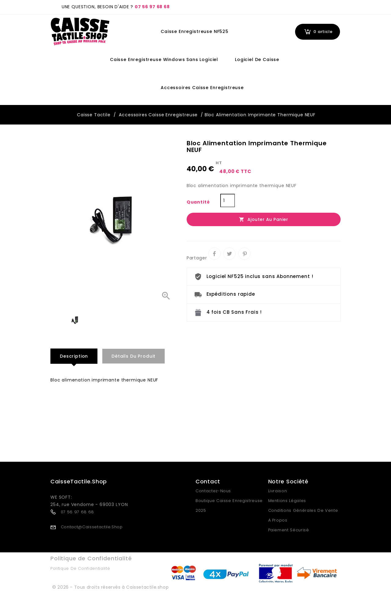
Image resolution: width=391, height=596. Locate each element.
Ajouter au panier (263, 219)
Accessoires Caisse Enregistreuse (202, 88)
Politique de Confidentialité (80, 568)
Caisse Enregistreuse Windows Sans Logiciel (164, 59)
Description (74, 356)
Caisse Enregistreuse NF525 (194, 31)
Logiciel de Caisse (257, 59)
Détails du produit (133, 356)
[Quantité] (227, 200)
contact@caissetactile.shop (92, 526)
